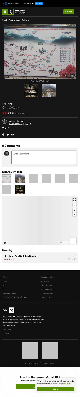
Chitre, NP (27, 124)
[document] (55, 385)
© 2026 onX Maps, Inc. (33, 363)
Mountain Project (47, 277)
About (5, 277)
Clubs (5, 289)
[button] (3, 134)
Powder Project (47, 293)
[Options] (73, 241)
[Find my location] (74, 205)
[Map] (40, 220)
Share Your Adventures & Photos (15, 297)
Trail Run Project (47, 289)
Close (55, 389)
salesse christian (16, 121)
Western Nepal (14, 20)
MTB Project (46, 281)
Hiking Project (46, 285)
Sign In (68, 11)
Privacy (52, 363)
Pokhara (25, 20)
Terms (46, 363)
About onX (7, 329)
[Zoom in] (74, 210)
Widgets (6, 285)
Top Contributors (9, 293)
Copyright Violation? (40, 81)
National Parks (46, 297)
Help (5, 281)
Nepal (4, 20)
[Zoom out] (74, 214)
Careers (6, 333)
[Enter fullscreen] (74, 200)
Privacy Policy (66, 384)
